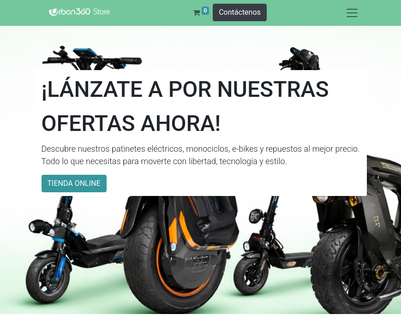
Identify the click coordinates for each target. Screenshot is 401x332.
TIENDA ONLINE (74, 183)
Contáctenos (240, 12)
